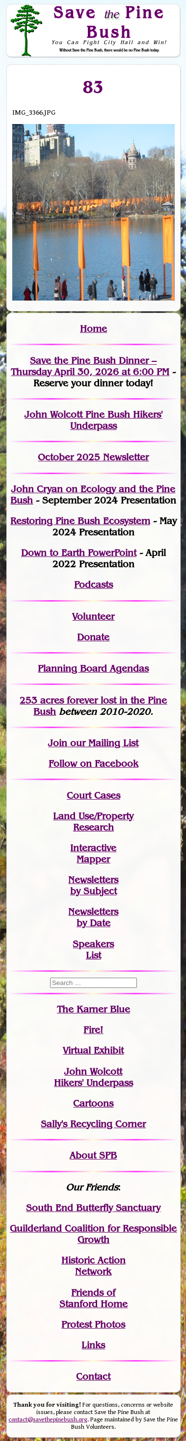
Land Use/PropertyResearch (93, 821)
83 (93, 87)
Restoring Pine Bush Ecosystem (80, 521)
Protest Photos (93, 1324)
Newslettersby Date (93, 917)
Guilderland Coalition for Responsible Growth (93, 1234)
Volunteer (93, 616)
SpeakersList (93, 949)
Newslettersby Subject (93, 885)
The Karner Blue (93, 1009)
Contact (93, 1376)
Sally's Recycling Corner (93, 1124)
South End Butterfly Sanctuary (93, 1207)
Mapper (93, 859)
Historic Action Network (93, 1266)
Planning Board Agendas (93, 668)
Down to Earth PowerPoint (78, 552)
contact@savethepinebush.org (47, 1419)
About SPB (93, 1155)
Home (93, 328)
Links (93, 1345)
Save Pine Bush (109, 21)
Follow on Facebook (93, 763)
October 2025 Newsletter (93, 457)
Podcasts (93, 584)
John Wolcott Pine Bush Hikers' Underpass (93, 420)
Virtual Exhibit (93, 1050)
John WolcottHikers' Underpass (93, 1077)
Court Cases (93, 795)
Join (57, 743)
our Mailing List (102, 743)
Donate (93, 637)
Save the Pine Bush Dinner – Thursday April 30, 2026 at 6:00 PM (90, 366)
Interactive (93, 848)
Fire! (93, 1030)
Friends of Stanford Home (93, 1298)
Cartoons (93, 1103)
